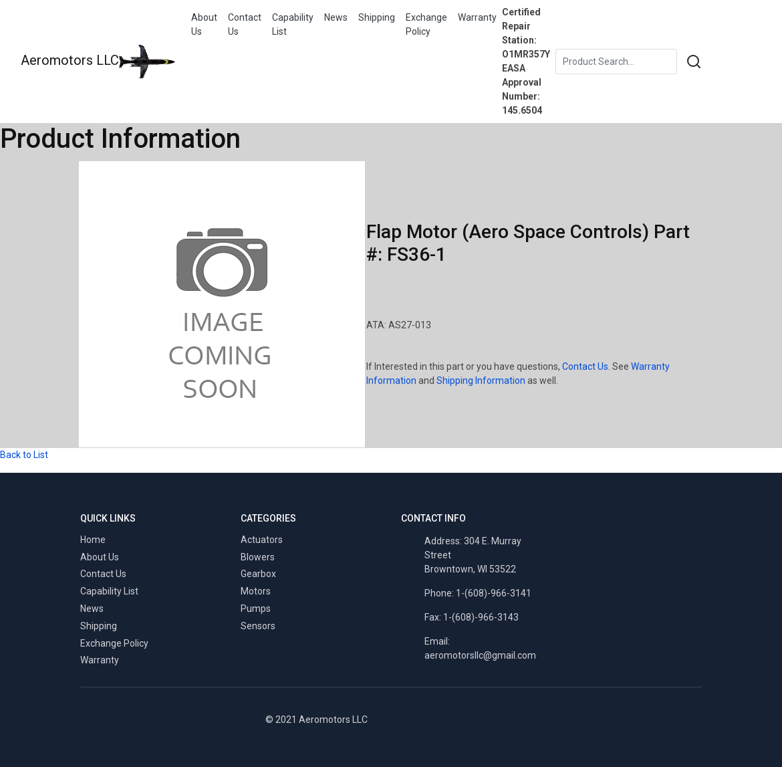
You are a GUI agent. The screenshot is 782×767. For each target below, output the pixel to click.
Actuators (262, 539)
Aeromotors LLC (98, 61)
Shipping (376, 17)
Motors (256, 591)
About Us (204, 24)
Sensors (258, 626)
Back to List (24, 454)
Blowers (258, 557)
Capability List (292, 24)
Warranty (477, 17)
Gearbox (258, 573)
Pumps (256, 608)
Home (93, 539)
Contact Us (244, 24)
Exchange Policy (426, 24)
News (336, 17)
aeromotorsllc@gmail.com (480, 655)
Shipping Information (480, 380)
